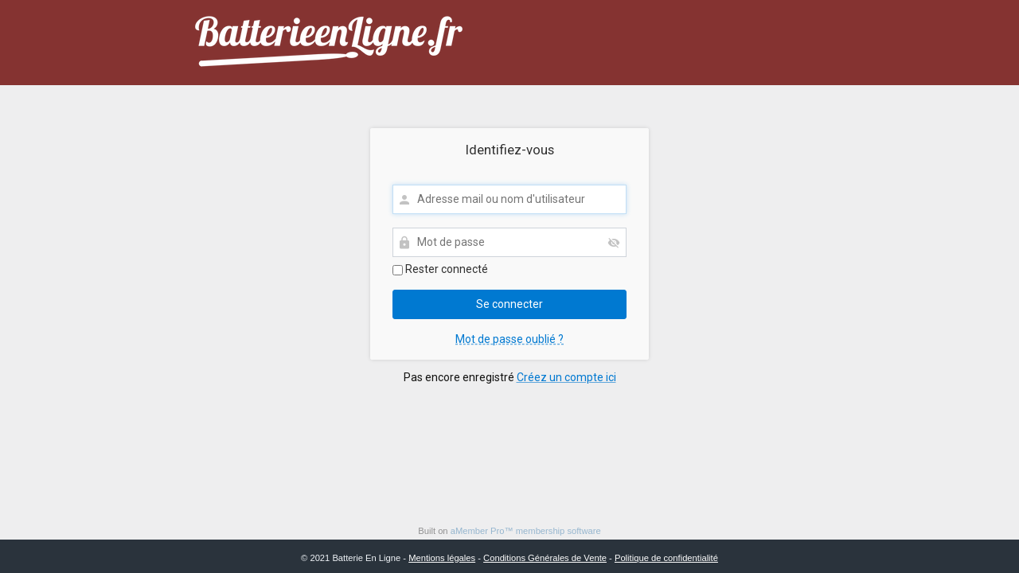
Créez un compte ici (566, 377)
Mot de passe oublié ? (509, 339)
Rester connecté (440, 269)
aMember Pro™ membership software (526, 531)
